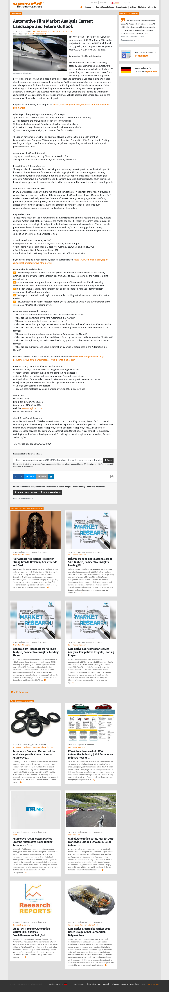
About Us (152, 7)
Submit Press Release (105, 7)
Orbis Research (74, 835)
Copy (108, 460)
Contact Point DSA (121, 984)
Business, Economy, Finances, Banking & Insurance (52, 31)
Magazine (142, 7)
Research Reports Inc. (21, 925)
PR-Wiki (94, 3)
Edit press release (51, 492)
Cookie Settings (153, 984)
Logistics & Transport (86, 745)
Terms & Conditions (105, 984)
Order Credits (121, 7)
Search (150, 3)
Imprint (103, 3)
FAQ (75, 984)
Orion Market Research (37, 34)
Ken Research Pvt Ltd (76, 747)
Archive (133, 7)
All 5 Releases (19, 692)
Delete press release (26, 492)
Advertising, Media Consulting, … (35, 745)
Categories (89, 7)
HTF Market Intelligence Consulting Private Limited (33, 747)
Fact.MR (16, 835)
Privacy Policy (91, 984)
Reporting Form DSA (137, 984)
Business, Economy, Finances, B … (35, 552)
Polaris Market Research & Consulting (83, 925)
